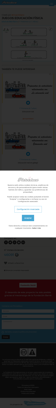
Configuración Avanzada (28, 209)
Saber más (36, 228)
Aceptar (28, 218)
